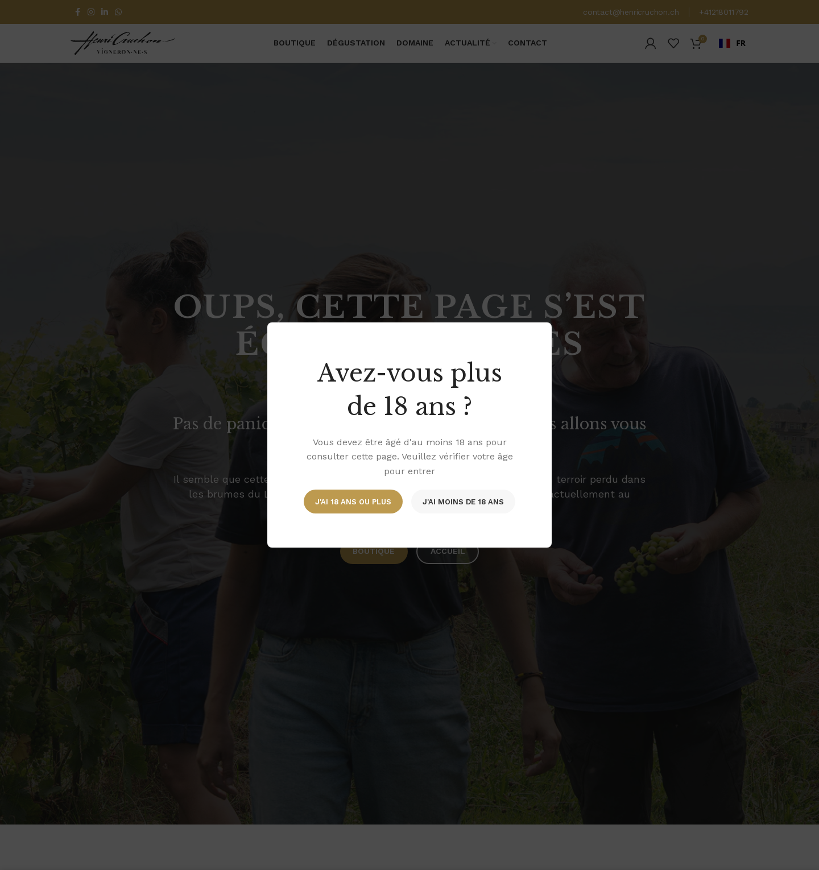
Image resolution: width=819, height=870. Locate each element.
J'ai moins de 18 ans (463, 501)
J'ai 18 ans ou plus (353, 501)
